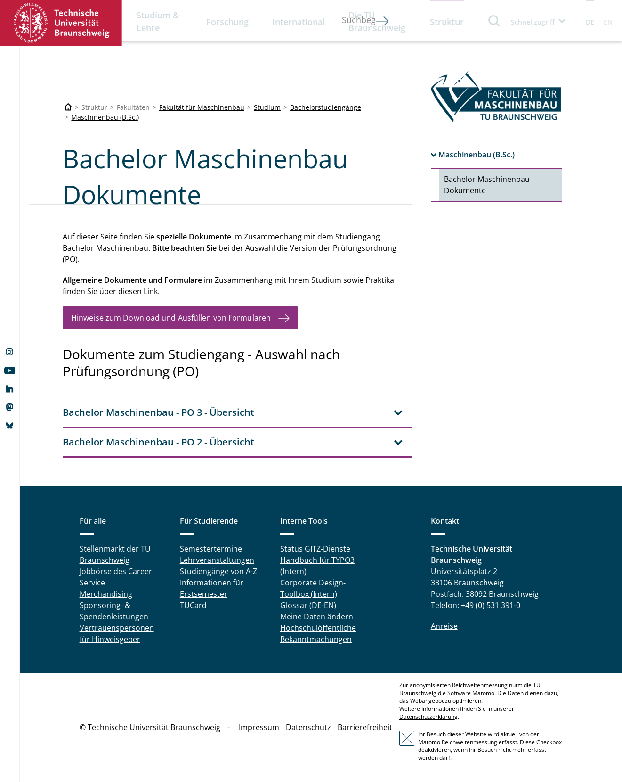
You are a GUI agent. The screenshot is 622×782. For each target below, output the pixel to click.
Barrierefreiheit (365, 727)
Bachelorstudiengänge (325, 107)
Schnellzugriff (533, 21)
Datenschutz (308, 727)
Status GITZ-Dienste (315, 548)
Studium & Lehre (158, 21)
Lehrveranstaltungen (217, 560)
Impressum (259, 727)
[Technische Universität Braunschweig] (68, 107)
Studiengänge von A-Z (218, 571)
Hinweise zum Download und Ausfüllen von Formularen (171, 318)
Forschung (227, 21)
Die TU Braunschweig (376, 21)
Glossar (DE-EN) (308, 605)
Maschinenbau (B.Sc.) (105, 117)
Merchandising (106, 594)
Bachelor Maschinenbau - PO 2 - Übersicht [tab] (158, 442)
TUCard (193, 605)
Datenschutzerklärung (428, 717)
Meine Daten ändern (316, 616)
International (298, 21)
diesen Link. (139, 291)
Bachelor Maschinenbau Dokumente (487, 185)
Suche (494, 20)
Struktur (447, 21)
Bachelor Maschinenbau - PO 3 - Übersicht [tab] (158, 412)
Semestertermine (211, 548)
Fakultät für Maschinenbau (201, 107)
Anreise (444, 626)
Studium (267, 107)
